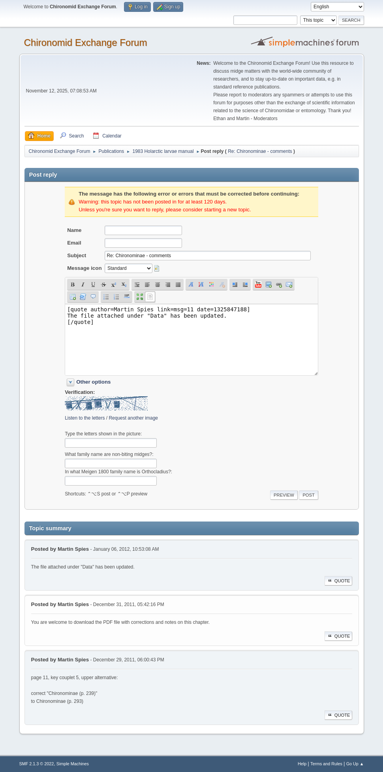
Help (302, 763)
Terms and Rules (326, 763)
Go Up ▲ (355, 763)
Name (74, 230)
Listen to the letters (85, 418)
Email (74, 243)
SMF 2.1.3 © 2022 (36, 763)
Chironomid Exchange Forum (85, 42)
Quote (338, 580)
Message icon (84, 268)
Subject (76, 255)
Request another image (133, 418)
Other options (93, 382)
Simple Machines (72, 763)
